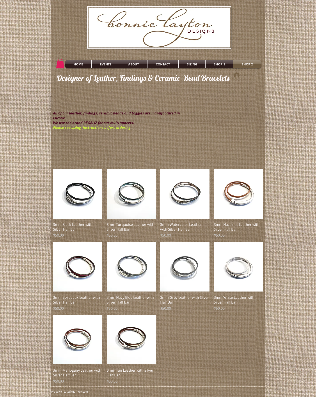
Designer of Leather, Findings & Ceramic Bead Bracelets (143, 78)
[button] (60, 63)
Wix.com (83, 391)
